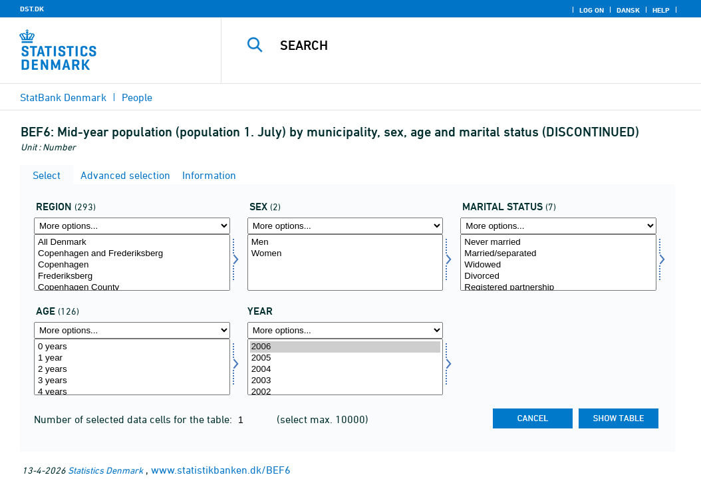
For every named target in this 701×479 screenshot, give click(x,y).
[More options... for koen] (345, 226)
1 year (132, 358)
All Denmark (132, 242)
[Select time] (345, 367)
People (137, 97)
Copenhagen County (132, 287)
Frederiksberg (132, 276)
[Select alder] (132, 367)
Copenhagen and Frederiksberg (132, 253)
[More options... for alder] (132, 330)
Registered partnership (558, 287)
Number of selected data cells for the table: (134, 419)
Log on (591, 10)
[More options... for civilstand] (558, 226)
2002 (345, 392)
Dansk (628, 10)
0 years (132, 347)
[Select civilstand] (558, 262)
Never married (558, 242)
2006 (345, 347)
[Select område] (132, 262)
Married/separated (558, 253)
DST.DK (32, 8)
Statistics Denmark (105, 470)
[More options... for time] (345, 330)
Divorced (558, 276)
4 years (132, 392)
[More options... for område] (132, 226)
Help (661, 10)
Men (345, 242)
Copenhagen (132, 265)
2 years (132, 369)
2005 (345, 358)
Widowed (558, 265)
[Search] (464, 45)
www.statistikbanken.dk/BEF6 (221, 470)
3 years (132, 381)
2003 (345, 381)
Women (345, 253)
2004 (345, 369)
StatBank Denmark (63, 97)
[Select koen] (345, 262)
